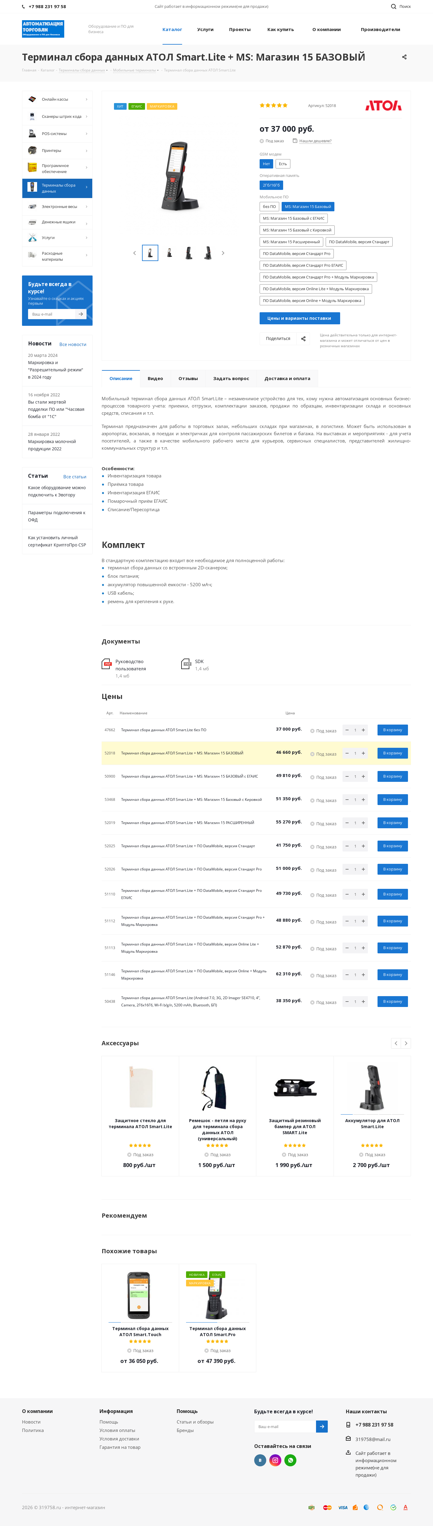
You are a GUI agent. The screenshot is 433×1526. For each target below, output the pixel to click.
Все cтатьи (75, 477)
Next (223, 253)
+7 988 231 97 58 (374, 1424)
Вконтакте (260, 1460)
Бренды (185, 1430)
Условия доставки (119, 1439)
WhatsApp (290, 1460)
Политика (33, 1430)
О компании (37, 1411)
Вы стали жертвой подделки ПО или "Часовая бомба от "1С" (56, 409)
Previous (135, 253)
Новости (31, 1422)
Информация (116, 1411)
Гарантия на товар (120, 1447)
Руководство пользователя (130, 665)
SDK (199, 661)
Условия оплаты (117, 1430)
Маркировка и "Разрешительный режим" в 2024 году (55, 370)
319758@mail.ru (373, 1439)
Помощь (109, 1422)
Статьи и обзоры (195, 1422)
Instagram (275, 1460)
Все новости (73, 344)
